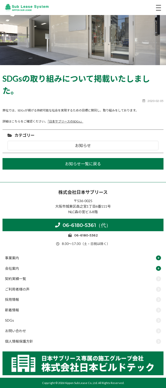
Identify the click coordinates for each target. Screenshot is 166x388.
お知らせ (83, 145)
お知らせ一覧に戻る (83, 163)
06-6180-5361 (83, 225)
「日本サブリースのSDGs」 (65, 121)
